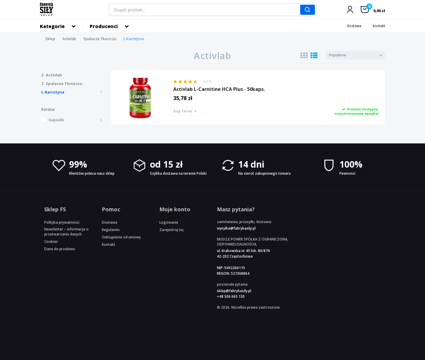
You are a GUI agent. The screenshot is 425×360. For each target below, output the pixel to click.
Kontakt (108, 244)
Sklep (50, 38)
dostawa (354, 25)
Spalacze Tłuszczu (99, 38)
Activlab (69, 38)
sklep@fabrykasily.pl (234, 290)
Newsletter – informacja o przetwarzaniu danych (66, 232)
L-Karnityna (133, 38)
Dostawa (109, 222)
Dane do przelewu (59, 248)
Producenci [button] (104, 26)
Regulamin (111, 229)
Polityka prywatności (61, 222)
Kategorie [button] (52, 26)
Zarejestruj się (171, 229)
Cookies (51, 241)
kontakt (379, 25)
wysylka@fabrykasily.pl (236, 228)
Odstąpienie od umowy (121, 237)
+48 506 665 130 (231, 296)
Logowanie (168, 222)
